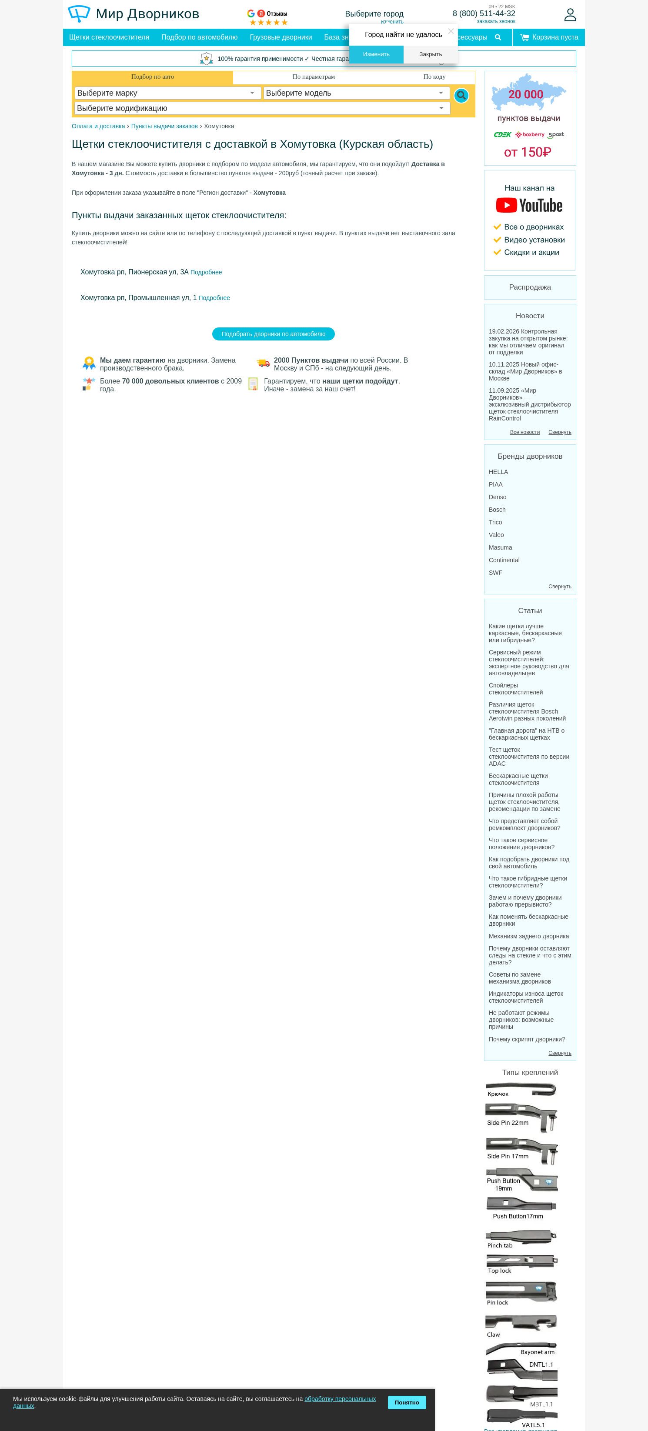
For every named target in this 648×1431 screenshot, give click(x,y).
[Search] (461, 95)
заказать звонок (496, 21)
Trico (495, 522)
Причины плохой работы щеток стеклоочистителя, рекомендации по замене (525, 801)
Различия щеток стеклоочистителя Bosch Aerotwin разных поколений (527, 711)
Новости (530, 316)
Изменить (376, 54)
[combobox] (168, 93)
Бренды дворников (530, 456)
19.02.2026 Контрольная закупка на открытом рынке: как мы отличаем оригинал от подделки (528, 342)
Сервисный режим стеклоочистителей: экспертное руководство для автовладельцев (529, 663)
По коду (435, 76)
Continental (504, 560)
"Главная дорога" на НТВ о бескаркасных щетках (526, 734)
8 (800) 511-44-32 (484, 13)
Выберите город (374, 14)
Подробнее (205, 272)
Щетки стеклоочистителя (109, 37)
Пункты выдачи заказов (164, 126)
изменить (392, 22)
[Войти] (570, 14)
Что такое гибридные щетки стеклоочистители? (528, 882)
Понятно (407, 1402)
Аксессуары (468, 37)
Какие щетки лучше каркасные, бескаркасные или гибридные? (525, 633)
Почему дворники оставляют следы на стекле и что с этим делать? (530, 955)
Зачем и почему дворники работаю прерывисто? (525, 901)
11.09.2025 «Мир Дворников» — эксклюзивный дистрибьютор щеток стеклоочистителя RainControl (530, 404)
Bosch (497, 509)
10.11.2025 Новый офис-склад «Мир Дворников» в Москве (525, 371)
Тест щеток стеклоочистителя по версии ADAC (529, 756)
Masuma (500, 547)
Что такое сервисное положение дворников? (521, 844)
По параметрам (314, 76)
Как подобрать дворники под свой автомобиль (529, 863)
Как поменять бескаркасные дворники (528, 920)
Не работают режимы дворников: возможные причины (521, 1019)
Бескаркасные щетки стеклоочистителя (518, 779)
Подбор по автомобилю (199, 37)
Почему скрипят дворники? (527, 1039)
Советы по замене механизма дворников (520, 978)
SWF (495, 572)
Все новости (525, 432)
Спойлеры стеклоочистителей (516, 689)
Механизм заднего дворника (529, 936)
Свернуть (559, 432)
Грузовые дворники (281, 37)
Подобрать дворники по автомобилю (274, 333)
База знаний (344, 37)
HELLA (498, 471)
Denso (497, 497)
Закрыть (430, 54)
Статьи (530, 611)
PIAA (496, 484)
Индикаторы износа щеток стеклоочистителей (526, 997)
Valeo (496, 534)
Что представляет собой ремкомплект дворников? (525, 824)
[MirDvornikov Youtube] (530, 220)
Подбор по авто (152, 76)
